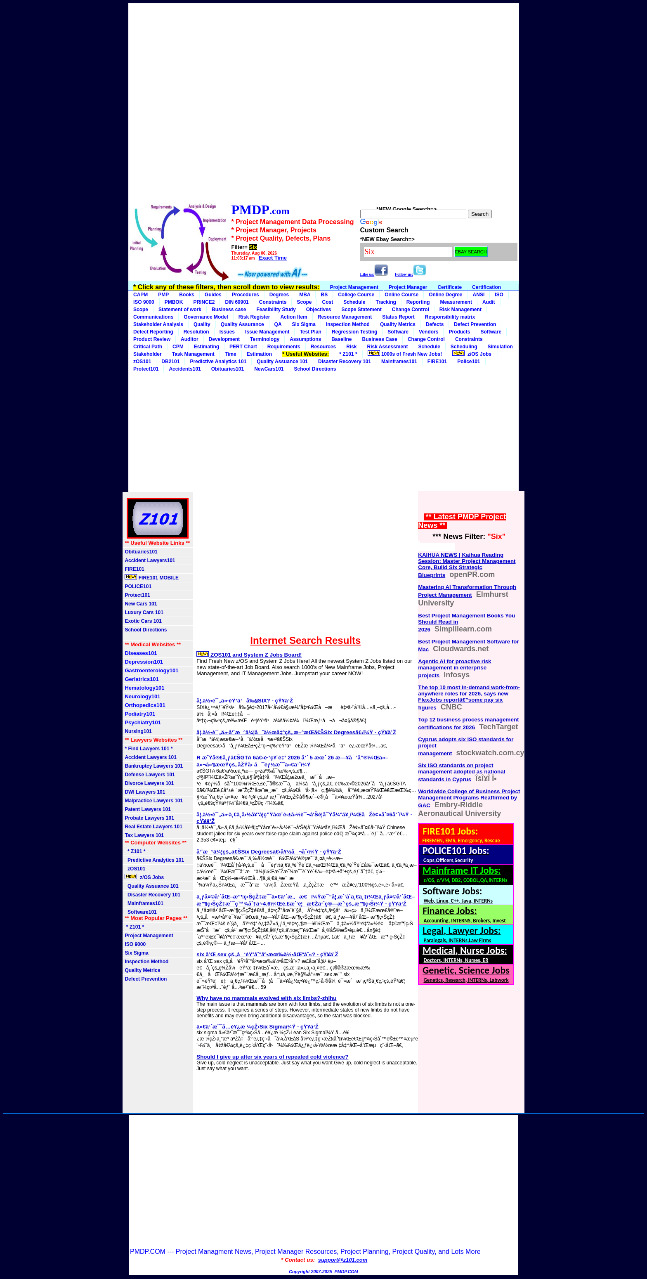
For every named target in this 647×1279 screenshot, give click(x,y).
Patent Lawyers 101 (147, 809)
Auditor (189, 339)
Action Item (293, 317)
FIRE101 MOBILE (152, 577)
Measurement (456, 302)
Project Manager (408, 287)
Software (398, 332)
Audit (488, 302)
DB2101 (170, 361)
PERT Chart (243, 347)
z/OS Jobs (472, 353)
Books (186, 295)
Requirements (283, 347)
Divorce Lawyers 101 (149, 783)
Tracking (386, 302)
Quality (202, 324)
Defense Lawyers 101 (150, 775)
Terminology (264, 339)
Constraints (273, 302)
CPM (178, 347)
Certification (486, 287)
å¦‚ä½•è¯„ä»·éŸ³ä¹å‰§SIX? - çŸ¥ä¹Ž (244, 700)
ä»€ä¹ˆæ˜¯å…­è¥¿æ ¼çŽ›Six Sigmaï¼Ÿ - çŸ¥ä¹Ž (257, 1027)
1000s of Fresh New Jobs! (405, 353)
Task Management (193, 354)
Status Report (398, 317)
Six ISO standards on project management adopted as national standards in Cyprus (461, 772)
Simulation (499, 347)
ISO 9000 (143, 302)
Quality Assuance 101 (282, 361)
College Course (356, 295)
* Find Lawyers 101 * (148, 749)
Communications (153, 317)
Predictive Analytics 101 (218, 361)
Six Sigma (304, 324)
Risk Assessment (387, 347)
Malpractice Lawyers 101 (154, 801)
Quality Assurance (242, 324)
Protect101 (137, 595)
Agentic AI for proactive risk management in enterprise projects (454, 668)
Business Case (379, 339)
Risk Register (254, 317)
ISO (499, 295)
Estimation (259, 354)
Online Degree (445, 295)
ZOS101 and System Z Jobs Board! (249, 655)
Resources (323, 347)
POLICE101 (138, 586)
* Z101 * (348, 354)
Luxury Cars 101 (144, 612)
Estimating (206, 347)
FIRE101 (437, 361)
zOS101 (142, 361)
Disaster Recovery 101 (344, 361)
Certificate (449, 287)
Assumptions (305, 339)
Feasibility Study (275, 309)
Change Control (410, 309)
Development (224, 339)
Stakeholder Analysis (158, 324)
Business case (229, 309)
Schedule (354, 302)
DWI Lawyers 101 (145, 792)
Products (459, 332)
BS (324, 295)
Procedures (245, 295)
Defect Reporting (153, 332)
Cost (327, 302)
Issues (227, 332)
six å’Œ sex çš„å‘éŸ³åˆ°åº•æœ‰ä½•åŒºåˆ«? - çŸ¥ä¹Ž (267, 954)
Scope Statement (361, 309)
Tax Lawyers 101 (144, 835)
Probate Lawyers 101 (149, 818)
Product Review (151, 339)
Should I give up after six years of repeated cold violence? (272, 1057)
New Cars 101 (141, 604)
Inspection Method (348, 324)
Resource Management (345, 317)
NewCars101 (268, 369)
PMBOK (174, 302)
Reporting (418, 302)
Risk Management (460, 309)
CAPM (140, 295)
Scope (304, 302)
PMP (163, 295)
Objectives (318, 309)
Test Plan (310, 332)
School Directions (316, 369)
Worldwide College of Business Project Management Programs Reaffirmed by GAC (469, 798)
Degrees (279, 295)
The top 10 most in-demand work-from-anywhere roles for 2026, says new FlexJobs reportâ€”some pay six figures (469, 697)
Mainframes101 (399, 361)
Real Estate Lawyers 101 (153, 827)
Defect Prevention (475, 324)
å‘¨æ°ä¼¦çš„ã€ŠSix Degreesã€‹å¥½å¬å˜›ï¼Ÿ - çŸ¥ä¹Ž (268, 852)
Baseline (341, 339)
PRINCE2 (204, 302)
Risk (351, 347)
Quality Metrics (398, 324)
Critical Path (147, 347)
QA (278, 324)
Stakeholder (147, 354)
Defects (435, 324)
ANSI (479, 295)
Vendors (428, 332)
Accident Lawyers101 (150, 560)
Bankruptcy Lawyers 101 (154, 766)
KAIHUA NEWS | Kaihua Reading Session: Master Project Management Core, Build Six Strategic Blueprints (466, 565)
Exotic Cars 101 (143, 621)
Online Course (401, 295)
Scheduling (464, 347)
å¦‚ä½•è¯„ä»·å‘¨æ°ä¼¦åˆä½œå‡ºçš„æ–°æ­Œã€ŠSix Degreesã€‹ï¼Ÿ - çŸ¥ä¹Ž (296, 732)
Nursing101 (138, 731)
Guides (213, 295)
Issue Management (267, 332)
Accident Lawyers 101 (150, 757)
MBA (304, 295)
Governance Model (206, 317)
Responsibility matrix (450, 317)
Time (230, 354)
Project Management (354, 287)
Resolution (196, 332)
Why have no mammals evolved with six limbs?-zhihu (266, 998)
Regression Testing (354, 332)
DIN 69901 (236, 302)
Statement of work (179, 309)
